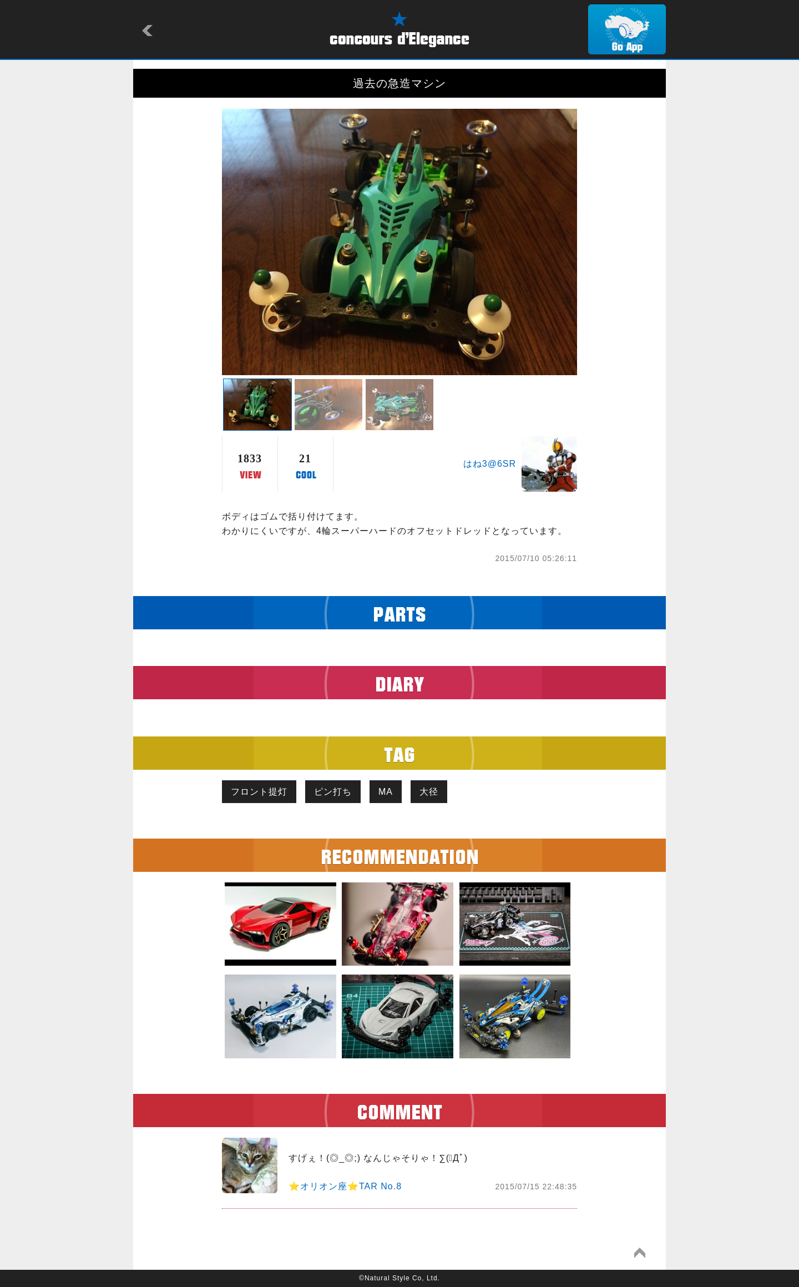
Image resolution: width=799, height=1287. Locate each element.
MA (385, 791)
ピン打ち (333, 791)
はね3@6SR (489, 463)
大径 (428, 791)
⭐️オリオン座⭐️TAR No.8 (345, 1186)
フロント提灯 (259, 791)
